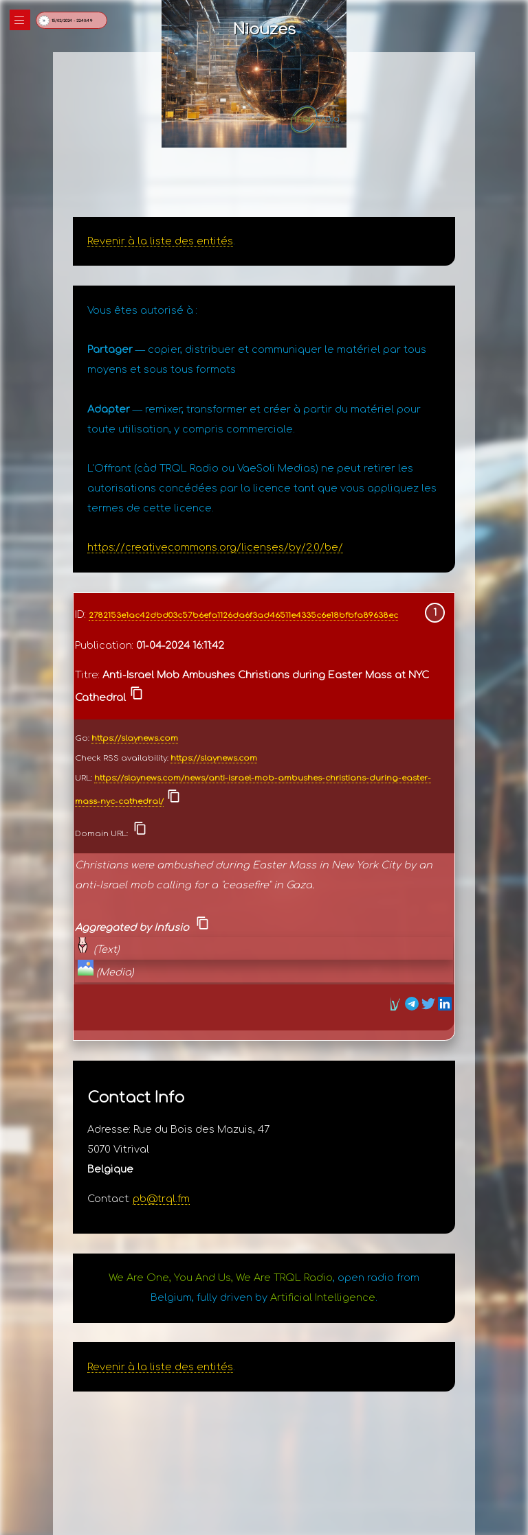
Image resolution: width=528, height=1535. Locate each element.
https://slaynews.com (134, 738)
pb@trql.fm (161, 1198)
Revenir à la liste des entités (160, 240)
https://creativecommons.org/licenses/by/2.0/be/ (215, 547)
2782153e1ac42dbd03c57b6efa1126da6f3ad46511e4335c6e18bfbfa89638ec (243, 615)
